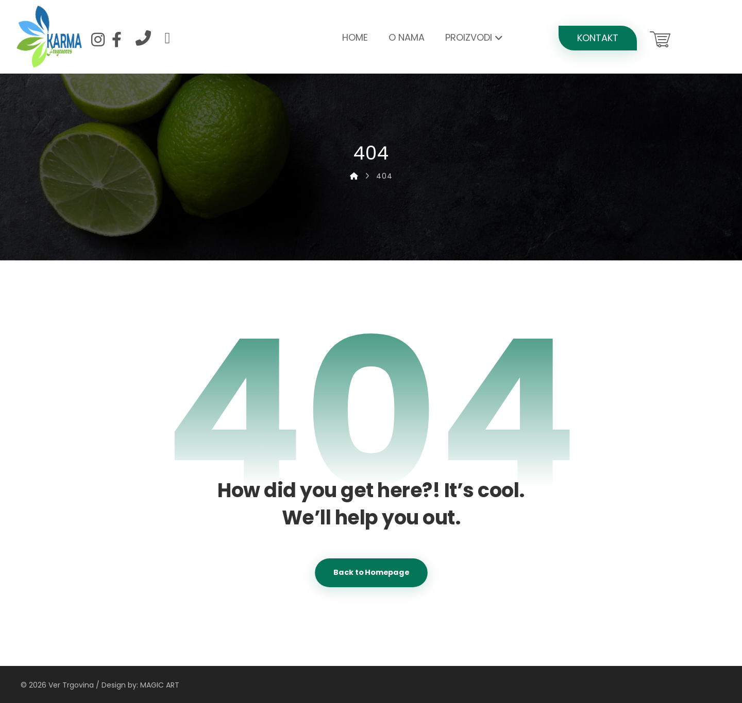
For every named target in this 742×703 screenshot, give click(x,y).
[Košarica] (660, 38)
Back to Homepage (371, 572)
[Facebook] (116, 39)
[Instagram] (97, 39)
